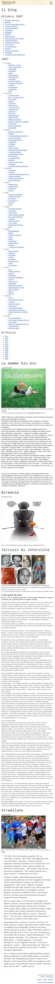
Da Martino (12, 188)
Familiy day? (12, 241)
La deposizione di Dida (12, 42)
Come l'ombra (12, 213)
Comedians (12, 275)
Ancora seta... (13, 265)
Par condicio (12, 99)
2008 (6, 350)
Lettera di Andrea (14, 304)
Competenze (9, 30)
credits (45, 979)
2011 (6, 344)
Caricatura (12, 103)
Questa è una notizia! (15, 285)
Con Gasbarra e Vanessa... (17, 310)
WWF (10, 91)
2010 (6, 346)
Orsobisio (11, 85)
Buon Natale (12, 69)
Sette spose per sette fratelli (14, 38)
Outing (10, 239)
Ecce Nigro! (12, 198)
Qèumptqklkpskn (13, 231)
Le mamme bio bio (11, 46)
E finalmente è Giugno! (15, 225)
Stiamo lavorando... (14, 180)
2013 (6, 340)
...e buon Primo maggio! (16, 247)
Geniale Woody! (13, 115)
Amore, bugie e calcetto (16, 215)
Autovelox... (12, 111)
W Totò (10, 257)
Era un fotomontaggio (15, 217)
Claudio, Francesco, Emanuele (18, 312)
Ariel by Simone (13, 77)
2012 (6, 342)
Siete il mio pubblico (15, 125)
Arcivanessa (12, 123)
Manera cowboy (10, 36)
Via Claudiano (12, 87)
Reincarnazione (13, 75)
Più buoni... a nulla (14, 65)
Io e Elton (11, 219)
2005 (6, 356)
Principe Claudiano (14, 81)
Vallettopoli (12, 283)
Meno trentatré (13, 289)
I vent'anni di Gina (11, 40)
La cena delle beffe (14, 318)
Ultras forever (13, 105)
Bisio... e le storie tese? (16, 97)
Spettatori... (12, 170)
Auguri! (10, 291)
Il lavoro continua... (14, 176)
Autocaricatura (13, 186)
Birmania (8, 48)
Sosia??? (11, 273)
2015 (6, 336)
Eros (9, 314)
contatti (39, 979)
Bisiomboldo (12, 128)
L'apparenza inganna (15, 308)
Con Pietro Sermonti (15, 208)
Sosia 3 (10, 263)
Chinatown (11, 259)
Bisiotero (8, 22)
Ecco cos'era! (12, 306)
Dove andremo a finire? (16, 300)
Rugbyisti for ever (14, 271)
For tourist (11, 255)
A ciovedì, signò (13, 95)
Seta (9, 269)
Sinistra (10, 101)
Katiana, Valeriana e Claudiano (18, 121)
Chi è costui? (12, 322)
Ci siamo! (11, 172)
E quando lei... (13, 89)
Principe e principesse (15, 83)
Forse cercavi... (13, 200)
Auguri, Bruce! (13, 281)
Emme (10, 237)
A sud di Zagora (13, 326)
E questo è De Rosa (14, 196)
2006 (6, 354)
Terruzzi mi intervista (12, 50)
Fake (10, 227)
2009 (6, 348)
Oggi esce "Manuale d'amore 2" (18, 324)
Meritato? (11, 253)
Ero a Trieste (12, 223)
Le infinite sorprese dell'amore (15, 54)
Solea (51, 977)
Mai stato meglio (13, 328)
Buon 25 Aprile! (13, 251)
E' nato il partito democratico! (15, 24)
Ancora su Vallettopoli (15, 277)
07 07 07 (11, 202)
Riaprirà (11, 293)
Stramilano (8, 52)
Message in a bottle (14, 119)
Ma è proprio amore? (12, 28)
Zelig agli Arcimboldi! (15, 194)
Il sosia (10, 297)
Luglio (10, 204)
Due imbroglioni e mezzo (16, 287)
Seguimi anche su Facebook (46, 982)
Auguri (10, 73)
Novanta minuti (13, 109)
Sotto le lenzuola (13, 221)
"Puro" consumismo (14, 67)
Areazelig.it (12, 71)
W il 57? (11, 279)
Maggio (10, 233)
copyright (50, 979)
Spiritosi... (8, 34)
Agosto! (11, 190)
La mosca (11, 302)
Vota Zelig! (12, 79)
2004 (6, 358)
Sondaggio (8, 32)
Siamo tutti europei (14, 235)
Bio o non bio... (10, 44)
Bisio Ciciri (11, 113)
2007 (6, 352)
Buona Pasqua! (13, 261)
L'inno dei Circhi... (14, 107)
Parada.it (11, 245)
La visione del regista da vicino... (19, 174)
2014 (6, 338)
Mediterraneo (12, 184)
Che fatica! (12, 210)
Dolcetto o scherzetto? (12, 20)
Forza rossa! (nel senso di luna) (18, 320)
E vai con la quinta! (11, 26)
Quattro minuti (13, 243)
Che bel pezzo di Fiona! (16, 178)
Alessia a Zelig (13, 117)
